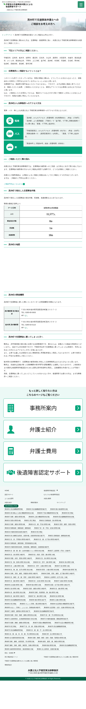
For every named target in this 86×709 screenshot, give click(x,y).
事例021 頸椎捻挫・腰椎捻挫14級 (59, 536)
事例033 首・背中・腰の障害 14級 (44, 562)
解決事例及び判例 (11, 506)
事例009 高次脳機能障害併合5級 (63, 517)
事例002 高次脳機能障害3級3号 (36, 509)
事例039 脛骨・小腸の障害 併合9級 (47, 570)
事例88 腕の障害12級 (49, 645)
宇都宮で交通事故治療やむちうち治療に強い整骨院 (21, 661)
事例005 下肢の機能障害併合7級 (47, 513)
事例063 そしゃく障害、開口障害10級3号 (33, 604)
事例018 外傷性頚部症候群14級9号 (16, 532)
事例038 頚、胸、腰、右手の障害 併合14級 (19, 570)
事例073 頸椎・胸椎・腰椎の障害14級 (17, 623)
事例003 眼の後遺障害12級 (59, 509)
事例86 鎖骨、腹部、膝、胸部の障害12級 (51, 641)
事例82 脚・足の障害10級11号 (52, 634)
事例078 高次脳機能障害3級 (57, 626)
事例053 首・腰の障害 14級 (59, 588)
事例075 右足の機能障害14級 (64, 623)
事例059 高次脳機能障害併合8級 (15, 600)
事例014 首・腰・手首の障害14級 (39, 524)
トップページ (7, 35)
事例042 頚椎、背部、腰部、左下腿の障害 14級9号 (57, 573)
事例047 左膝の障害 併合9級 (63, 581)
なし (26, 315)
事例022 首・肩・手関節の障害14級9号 (17, 539)
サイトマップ (61, 502)
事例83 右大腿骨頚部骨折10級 (14, 638)
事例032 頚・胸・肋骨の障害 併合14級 (17, 562)
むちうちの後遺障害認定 (52, 494)
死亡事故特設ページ (11, 657)
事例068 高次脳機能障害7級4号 (44, 611)
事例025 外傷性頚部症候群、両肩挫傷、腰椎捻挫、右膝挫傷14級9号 (27, 547)
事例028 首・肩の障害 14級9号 (15, 554)
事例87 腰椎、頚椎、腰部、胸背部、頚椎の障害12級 (22, 645)
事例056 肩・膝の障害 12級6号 (15, 596)
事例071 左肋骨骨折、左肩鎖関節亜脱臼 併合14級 (21, 619)
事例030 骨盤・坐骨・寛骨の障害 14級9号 (18, 558)
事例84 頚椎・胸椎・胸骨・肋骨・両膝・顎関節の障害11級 (47, 638)
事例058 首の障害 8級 (57, 596)
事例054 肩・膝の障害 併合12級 (15, 592)
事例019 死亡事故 (36, 532)
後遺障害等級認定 (49, 490)
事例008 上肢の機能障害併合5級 (39, 517)
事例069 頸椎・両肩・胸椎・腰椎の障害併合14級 (21, 615)
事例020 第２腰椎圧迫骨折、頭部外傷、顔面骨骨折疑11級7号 (25, 536)
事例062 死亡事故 (10, 604)
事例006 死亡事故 (67, 513)
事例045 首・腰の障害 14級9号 (15, 581)
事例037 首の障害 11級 (62, 566)
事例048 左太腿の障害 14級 (13, 585)
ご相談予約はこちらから (14, 184)
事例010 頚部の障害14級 (13, 520)
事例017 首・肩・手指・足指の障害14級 (47, 528)
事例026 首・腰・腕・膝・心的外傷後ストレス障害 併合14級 (24, 551)
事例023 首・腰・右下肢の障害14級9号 (46, 539)
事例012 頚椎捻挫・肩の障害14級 (50, 520)
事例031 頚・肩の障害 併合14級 (46, 558)
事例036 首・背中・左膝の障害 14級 (39, 566)
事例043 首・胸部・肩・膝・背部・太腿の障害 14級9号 (23, 577)
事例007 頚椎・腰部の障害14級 (15, 517)
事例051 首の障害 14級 (12, 588)
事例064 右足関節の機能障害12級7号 (62, 604)
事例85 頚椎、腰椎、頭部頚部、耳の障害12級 (19, 641)
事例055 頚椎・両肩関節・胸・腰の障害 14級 (43, 592)
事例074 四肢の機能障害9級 (42, 623)
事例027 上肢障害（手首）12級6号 (59, 551)
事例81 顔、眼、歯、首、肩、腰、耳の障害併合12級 (22, 634)
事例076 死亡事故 (10, 626)
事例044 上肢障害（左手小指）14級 (55, 577)
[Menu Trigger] (81, 4)
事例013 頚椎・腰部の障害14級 (15, 524)
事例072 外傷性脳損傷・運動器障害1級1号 (54, 619)
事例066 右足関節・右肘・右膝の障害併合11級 (59, 607)
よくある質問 (9, 498)
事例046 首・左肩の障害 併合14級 (39, 581)
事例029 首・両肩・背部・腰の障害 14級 (41, 554)
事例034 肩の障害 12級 (66, 562)
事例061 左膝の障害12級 (58, 600)
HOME (7, 490)
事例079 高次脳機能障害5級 (14, 630)
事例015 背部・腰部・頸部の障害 (65, 524)
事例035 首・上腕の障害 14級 (14, 566)
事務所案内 (34, 502)
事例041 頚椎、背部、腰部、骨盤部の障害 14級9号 (21, 573)
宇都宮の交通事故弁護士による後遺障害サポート (18, 5)
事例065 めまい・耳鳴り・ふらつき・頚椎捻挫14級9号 (22, 607)
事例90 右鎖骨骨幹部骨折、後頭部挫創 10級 (19, 649)
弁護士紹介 (8, 502)
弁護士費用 (47, 498)
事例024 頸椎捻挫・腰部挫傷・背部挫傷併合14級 (21, 543)
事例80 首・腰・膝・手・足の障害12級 (39, 630)
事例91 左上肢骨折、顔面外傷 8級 (48, 649)
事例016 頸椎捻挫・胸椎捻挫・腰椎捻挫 (18, 528)
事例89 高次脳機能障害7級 (68, 645)
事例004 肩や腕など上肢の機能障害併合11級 (19, 513)
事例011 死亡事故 (30, 520)
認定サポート (9, 494)
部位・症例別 (9, 653)
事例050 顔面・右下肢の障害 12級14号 (57, 585)
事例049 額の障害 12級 (33, 585)
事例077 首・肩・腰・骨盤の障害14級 (32, 626)
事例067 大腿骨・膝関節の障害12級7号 (17, 611)
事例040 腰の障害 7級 (70, 570)
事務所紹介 (8, 665)
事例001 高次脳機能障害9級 (14, 509)
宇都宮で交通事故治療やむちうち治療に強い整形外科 (61, 657)
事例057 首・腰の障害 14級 (37, 596)
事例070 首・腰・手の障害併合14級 (51, 615)
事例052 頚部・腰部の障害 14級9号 (34, 588)
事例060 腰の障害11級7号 (37, 600)
